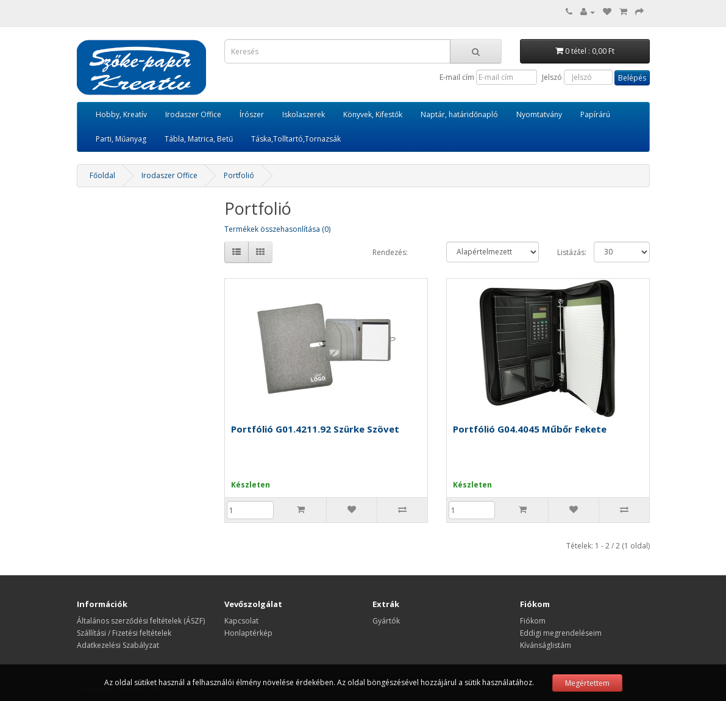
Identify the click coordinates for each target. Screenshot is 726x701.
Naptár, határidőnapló (459, 114)
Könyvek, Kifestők (372, 114)
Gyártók (386, 621)
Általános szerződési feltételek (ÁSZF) (141, 621)
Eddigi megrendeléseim (561, 633)
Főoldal (102, 175)
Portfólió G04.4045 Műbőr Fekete (530, 429)
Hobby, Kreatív (121, 114)
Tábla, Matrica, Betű (199, 139)
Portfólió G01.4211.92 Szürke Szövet (315, 429)
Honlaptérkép (248, 633)
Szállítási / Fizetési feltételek (124, 633)
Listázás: (566, 252)
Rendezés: (390, 252)
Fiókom (533, 621)
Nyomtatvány (539, 114)
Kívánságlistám (545, 645)
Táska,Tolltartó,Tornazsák (296, 139)
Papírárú (595, 114)
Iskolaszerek (303, 114)
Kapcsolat (241, 621)
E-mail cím (457, 77)
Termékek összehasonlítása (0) (277, 229)
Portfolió (239, 175)
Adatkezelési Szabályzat (118, 645)
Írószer (252, 114)
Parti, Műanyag (121, 139)
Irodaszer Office (193, 114)
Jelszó (552, 77)
